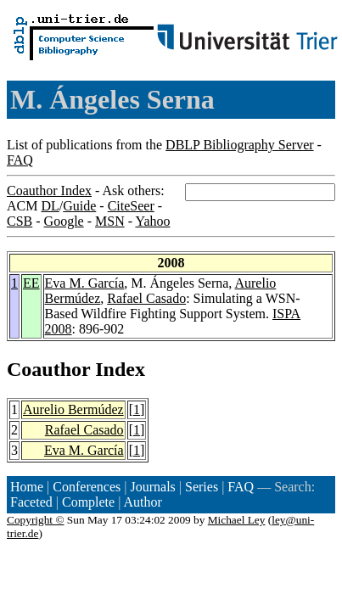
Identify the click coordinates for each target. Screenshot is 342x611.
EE (31, 283)
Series (201, 486)
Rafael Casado (146, 298)
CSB (19, 221)
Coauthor (48, 369)
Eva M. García (85, 283)
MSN (110, 221)
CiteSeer (131, 206)
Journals (152, 486)
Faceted (31, 502)
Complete (88, 502)
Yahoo (152, 221)
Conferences (87, 486)
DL (50, 206)
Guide (79, 206)
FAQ (20, 160)
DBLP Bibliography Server (239, 144)
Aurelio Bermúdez (73, 409)
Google (64, 221)
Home (26, 486)
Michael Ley (237, 519)
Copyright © (35, 519)
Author (143, 502)
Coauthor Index (49, 190)
